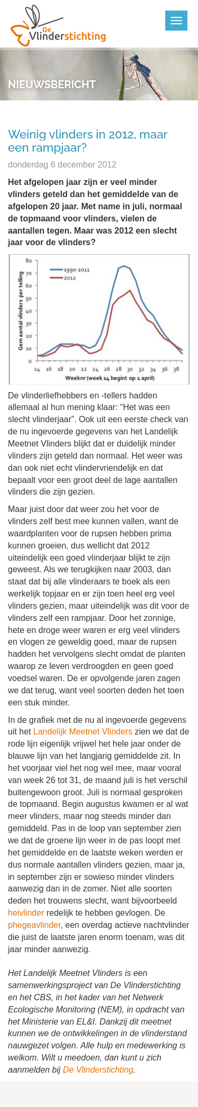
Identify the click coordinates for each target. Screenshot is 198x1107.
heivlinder (26, 912)
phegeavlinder (34, 924)
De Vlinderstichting (98, 1069)
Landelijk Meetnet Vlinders (83, 731)
